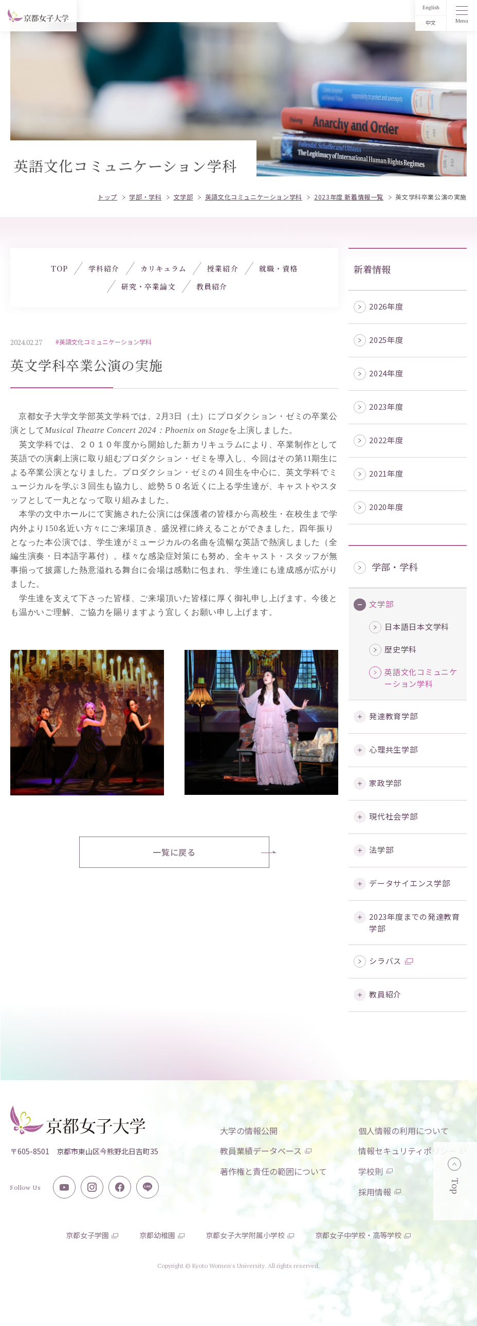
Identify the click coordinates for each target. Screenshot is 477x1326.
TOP (59, 268)
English (431, 7)
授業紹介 (222, 268)
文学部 (381, 603)
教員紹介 (385, 994)
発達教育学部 (393, 716)
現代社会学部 (393, 816)
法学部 (381, 849)
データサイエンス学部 (409, 883)
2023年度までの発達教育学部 (414, 922)
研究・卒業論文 (148, 286)
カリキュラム (163, 268)
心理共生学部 (393, 749)
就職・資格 (278, 268)
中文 (431, 23)
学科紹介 (103, 268)
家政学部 (385, 782)
